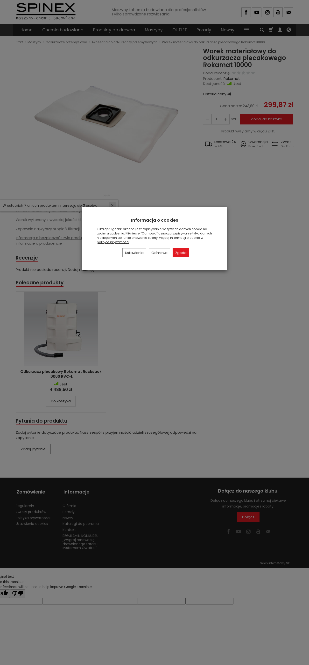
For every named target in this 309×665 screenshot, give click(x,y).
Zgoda (181, 252)
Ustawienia (134, 252)
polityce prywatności (113, 242)
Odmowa (159, 252)
